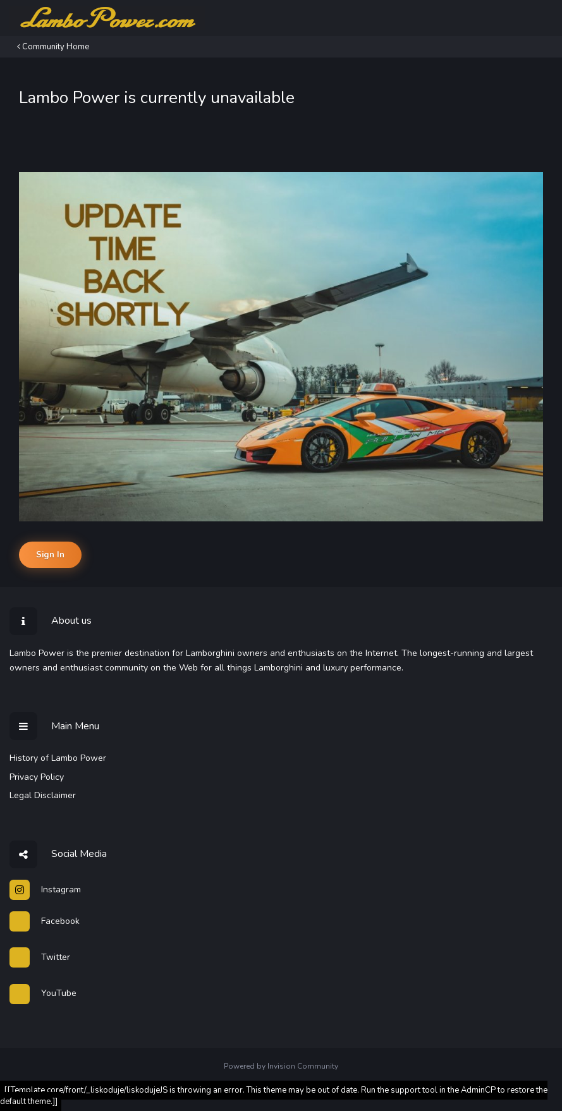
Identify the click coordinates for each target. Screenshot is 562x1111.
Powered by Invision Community (281, 1066)
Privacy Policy (36, 777)
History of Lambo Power (57, 758)
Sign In (50, 555)
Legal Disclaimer (42, 795)
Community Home (53, 46)
